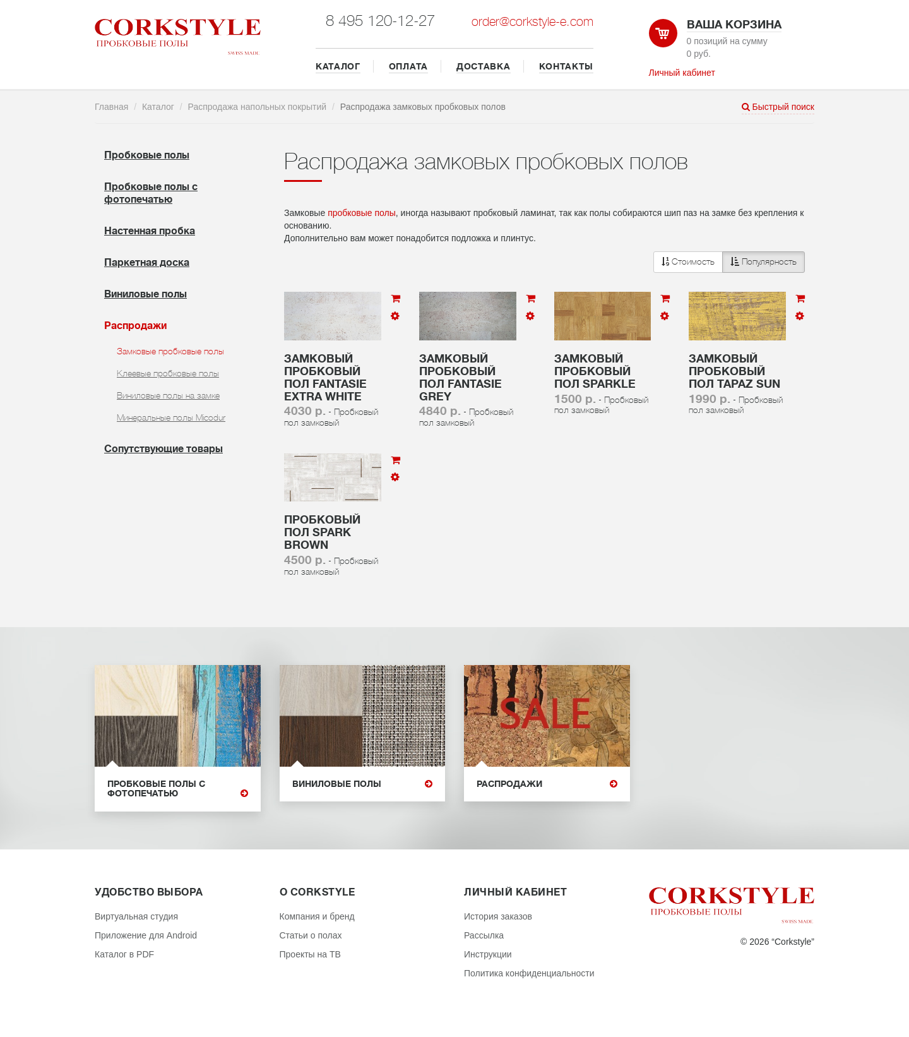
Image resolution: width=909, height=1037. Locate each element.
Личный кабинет (682, 73)
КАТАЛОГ (338, 66)
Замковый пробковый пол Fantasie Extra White (325, 377)
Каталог (158, 107)
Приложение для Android (146, 935)
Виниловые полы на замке (168, 395)
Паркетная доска (146, 262)
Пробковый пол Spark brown (322, 532)
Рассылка (484, 935)
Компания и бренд (317, 916)
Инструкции (488, 954)
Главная (111, 107)
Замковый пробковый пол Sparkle (595, 371)
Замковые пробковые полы (170, 351)
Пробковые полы (146, 155)
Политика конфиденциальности (529, 973)
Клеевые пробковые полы (168, 373)
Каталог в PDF (124, 954)
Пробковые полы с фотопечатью (177, 788)
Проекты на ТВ (310, 954)
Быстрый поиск (778, 107)
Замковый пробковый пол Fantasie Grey (460, 377)
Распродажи (135, 326)
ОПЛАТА (408, 66)
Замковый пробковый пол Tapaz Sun (734, 371)
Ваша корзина (734, 24)
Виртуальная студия (136, 916)
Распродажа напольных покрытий (257, 107)
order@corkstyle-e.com (532, 22)
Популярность (763, 261)
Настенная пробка (149, 231)
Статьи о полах (311, 935)
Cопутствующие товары (163, 449)
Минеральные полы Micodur (171, 417)
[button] (729, 262)
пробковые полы (362, 213)
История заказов (498, 916)
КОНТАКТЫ (566, 66)
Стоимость (688, 261)
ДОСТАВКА (483, 66)
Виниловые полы (145, 294)
